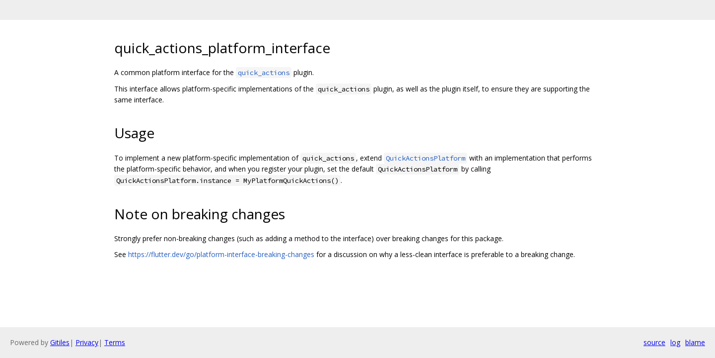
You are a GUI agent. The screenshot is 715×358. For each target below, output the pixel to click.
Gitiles (60, 342)
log (675, 342)
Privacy (86, 342)
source (654, 342)
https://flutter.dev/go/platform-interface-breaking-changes (221, 254)
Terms (114, 342)
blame (695, 342)
